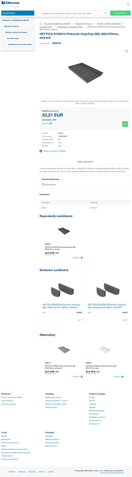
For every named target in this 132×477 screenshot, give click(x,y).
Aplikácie (92, 407)
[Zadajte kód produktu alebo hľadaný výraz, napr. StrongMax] (74, 13)
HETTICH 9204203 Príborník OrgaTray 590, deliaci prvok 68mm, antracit (107, 306)
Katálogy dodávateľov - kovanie (56, 401)
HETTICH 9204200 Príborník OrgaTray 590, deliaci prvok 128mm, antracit (61, 306)
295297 (125, 312)
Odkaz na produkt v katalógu (54, 151)
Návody (92, 401)
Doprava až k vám (95, 420)
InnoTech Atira (13, 38)
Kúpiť (125, 124)
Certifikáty (92, 404)
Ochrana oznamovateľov (9, 459)
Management (5, 439)
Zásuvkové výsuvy (11, 26)
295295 (79, 312)
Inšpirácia (22, 472)
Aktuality (12, 472)
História (4, 436)
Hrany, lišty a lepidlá (8, 404)
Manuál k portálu (51, 407)
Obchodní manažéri (52, 442)
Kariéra (3, 446)
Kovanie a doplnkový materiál (16, 20)
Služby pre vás (94, 424)
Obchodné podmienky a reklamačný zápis (15, 452)
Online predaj (94, 414)
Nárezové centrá (51, 446)
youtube (51, 472)
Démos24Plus (120, 13)
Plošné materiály (7, 401)
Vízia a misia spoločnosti (10, 442)
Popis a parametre (103, 161)
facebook (32, 472)
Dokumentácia (49, 184)
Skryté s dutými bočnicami (16, 32)
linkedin (42, 472)
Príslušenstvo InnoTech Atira (20, 44)
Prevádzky (49, 436)
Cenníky (92, 397)
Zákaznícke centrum (52, 439)
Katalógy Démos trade (53, 397)
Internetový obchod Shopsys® (111, 473)
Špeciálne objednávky (97, 410)
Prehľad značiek (6, 456)
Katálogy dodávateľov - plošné (56, 404)
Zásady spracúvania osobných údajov (14, 449)
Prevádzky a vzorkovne (97, 417)
